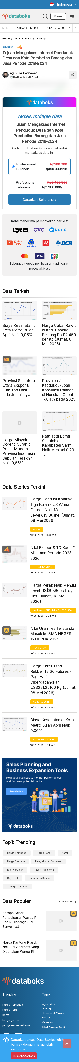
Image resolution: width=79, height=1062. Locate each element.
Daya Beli (12, 878)
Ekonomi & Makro (44, 739)
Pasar (37, 529)
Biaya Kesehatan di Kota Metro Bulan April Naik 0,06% (52, 725)
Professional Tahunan (25, 184)
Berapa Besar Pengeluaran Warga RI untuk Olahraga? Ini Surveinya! (19, 919)
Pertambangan (42, 567)
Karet (65, 852)
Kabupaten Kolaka (39, 878)
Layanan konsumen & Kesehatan (53, 610)
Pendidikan (40, 647)
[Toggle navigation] (72, 16)
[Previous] (69, 28)
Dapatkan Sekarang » (39, 200)
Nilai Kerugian (15, 869)
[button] (63, 4)
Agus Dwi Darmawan (23, 73)
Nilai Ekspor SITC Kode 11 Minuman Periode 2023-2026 (53, 553)
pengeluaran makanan (48, 861)
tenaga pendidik (17, 886)
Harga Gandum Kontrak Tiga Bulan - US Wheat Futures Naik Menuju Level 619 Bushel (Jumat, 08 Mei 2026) (52, 510)
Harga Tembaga (16, 852)
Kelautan (47, 1022)
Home (6, 38)
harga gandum (16, 861)
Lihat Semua (66, 901)
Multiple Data (23, 38)
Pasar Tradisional (44, 869)
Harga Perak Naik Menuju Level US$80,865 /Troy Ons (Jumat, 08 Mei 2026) (53, 593)
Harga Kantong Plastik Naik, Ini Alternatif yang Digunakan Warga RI (20, 947)
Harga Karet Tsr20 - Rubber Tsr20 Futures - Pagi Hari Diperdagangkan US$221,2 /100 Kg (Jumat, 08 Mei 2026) (53, 679)
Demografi (42, 38)
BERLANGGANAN (24, 1055)
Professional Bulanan (26, 166)
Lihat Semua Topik (53, 1027)
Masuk (58, 16)
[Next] (75, 28)
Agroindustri (41, 701)
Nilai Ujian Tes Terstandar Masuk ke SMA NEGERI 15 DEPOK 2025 (53, 633)
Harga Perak (44, 852)
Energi (46, 1017)
